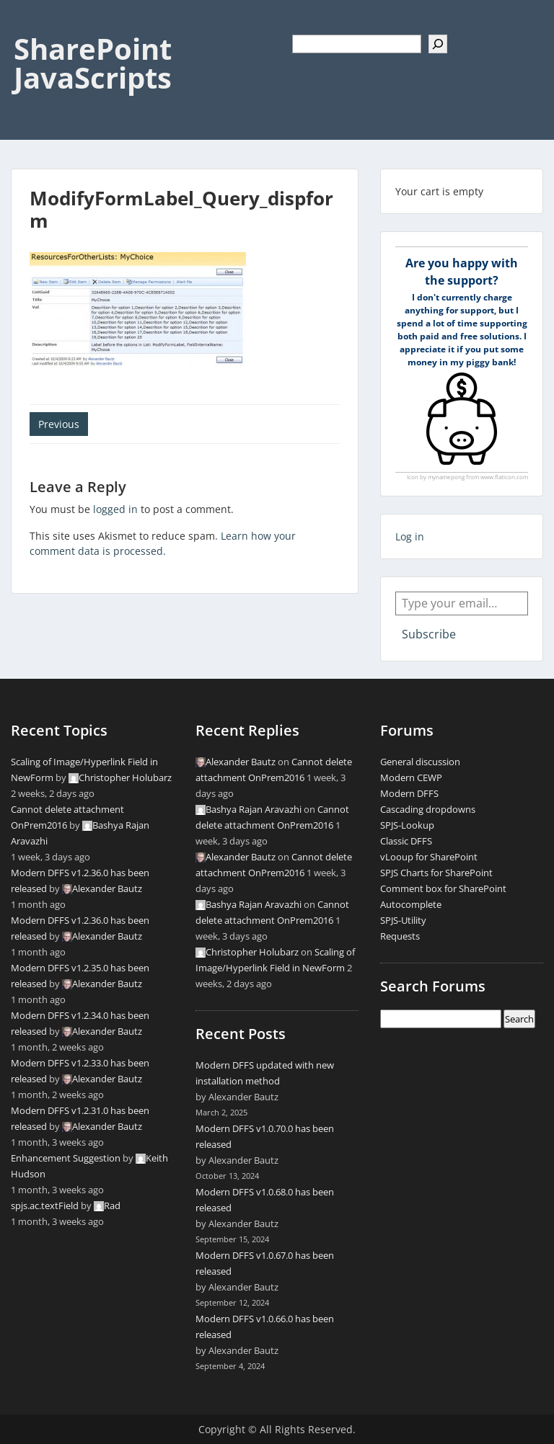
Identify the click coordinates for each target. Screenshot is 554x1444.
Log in (409, 536)
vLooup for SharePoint (429, 856)
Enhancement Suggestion (65, 1157)
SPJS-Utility (403, 920)
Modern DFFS (409, 793)
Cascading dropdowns (427, 809)
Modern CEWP (411, 777)
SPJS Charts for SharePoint (436, 872)
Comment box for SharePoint (443, 888)
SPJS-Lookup (407, 825)
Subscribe (429, 634)
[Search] (437, 44)
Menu (26, 24)
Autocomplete (410, 904)
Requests (400, 936)
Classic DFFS (406, 840)
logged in (115, 509)
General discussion (420, 761)
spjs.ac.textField (45, 1205)
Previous (58, 424)
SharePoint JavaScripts (93, 63)
